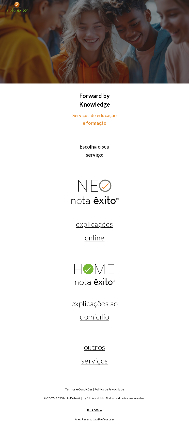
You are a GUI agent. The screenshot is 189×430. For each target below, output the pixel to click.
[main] (94, 109)
